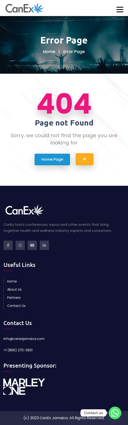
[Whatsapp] (115, 413)
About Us (14, 289)
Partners (14, 297)
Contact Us (16, 305)
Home (49, 51)
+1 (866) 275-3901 (17, 350)
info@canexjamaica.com (24, 338)
